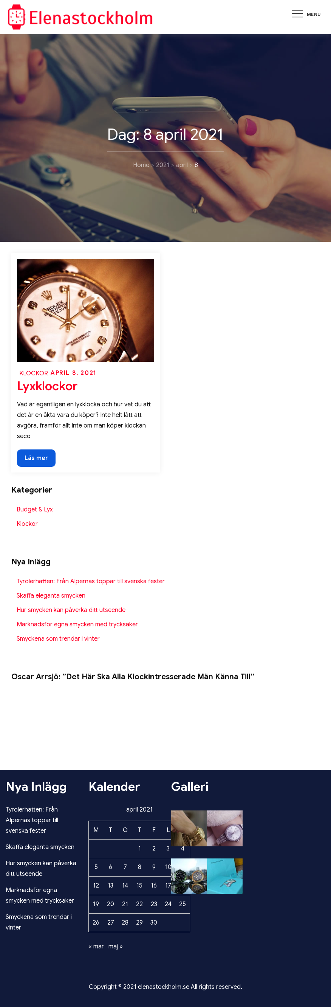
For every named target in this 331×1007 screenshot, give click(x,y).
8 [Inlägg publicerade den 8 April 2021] (139, 867)
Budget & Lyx (35, 509)
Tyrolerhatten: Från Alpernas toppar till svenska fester (91, 581)
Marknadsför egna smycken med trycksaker (77, 624)
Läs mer (40, 457)
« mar (96, 946)
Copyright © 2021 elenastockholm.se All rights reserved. (165, 987)
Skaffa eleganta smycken (51, 596)
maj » (115, 946)
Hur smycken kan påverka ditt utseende (71, 610)
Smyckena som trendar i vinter (58, 639)
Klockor (33, 373)
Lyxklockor (47, 386)
